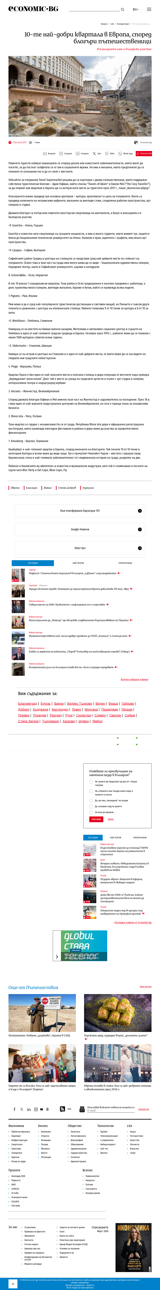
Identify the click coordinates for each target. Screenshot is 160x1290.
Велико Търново (79, 703)
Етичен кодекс (31, 1244)
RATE (13, 1184)
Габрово (128, 703)
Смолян (115, 715)
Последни (33, 563)
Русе (69, 715)
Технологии (105, 1125)
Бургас (46, 703)
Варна (59, 703)
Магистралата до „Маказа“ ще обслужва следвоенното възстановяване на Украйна (81, 620)
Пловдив (39, 715)
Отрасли (45, 1136)
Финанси (104, 891)
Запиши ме (143, 1109)
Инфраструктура (35, 617)
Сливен (100, 715)
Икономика (16, 1125)
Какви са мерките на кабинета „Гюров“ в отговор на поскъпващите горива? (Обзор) (81, 651)
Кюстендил (60, 709)
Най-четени (78, 563)
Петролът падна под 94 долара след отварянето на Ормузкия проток (122, 912)
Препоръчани (125, 563)
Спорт (133, 1153)
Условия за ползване (70, 1248)
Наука (133, 1131)
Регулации (46, 1157)
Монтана (91, 709)
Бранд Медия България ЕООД (73, 1244)
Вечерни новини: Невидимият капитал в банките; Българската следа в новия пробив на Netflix (124, 866)
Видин (100, 703)
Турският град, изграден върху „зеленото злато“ (116, 1037)
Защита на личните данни (72, 1227)
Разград (56, 715)
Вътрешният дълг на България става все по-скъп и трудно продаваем (73, 667)
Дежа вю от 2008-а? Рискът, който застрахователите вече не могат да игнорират (122, 898)
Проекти (14, 1170)
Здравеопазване (79, 1148)
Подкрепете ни (67, 1252)
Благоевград (27, 703)
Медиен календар (33, 1264)
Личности (134, 1144)
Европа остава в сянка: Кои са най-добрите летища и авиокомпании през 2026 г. (117, 1087)
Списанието (91, 1188)
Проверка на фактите (34, 1231)
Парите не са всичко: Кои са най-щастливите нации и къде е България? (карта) (42, 1087)
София (130, 715)
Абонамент (29, 1236)
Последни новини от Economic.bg (133, 922)
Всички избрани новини (134, 679)
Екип (62, 1231)
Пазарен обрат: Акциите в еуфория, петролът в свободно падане (121, 881)
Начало (104, 24)
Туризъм (32, 570)
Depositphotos (87, 1287)
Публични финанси (36, 601)
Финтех (104, 1153)
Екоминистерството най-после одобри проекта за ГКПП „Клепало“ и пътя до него (80, 635)
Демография (77, 1140)
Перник (126, 709)
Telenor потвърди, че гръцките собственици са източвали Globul (81, 956)
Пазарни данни (93, 1193)
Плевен (23, 715)
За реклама (30, 1227)
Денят (102, 860)
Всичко (88, 1170)
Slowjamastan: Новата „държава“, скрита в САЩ (39, 1035)
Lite (112, 24)
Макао (48, 487)
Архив (111, 819)
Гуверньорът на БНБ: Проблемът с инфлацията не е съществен (69, 604)
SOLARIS (15, 1201)
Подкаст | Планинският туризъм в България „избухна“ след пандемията (74, 573)
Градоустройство (79, 1153)
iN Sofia (15, 1193)
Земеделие (16, 1153)
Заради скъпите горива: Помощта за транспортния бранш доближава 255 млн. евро (81, 588)
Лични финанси (78, 1136)
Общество (75, 1125)
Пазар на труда (18, 1161)
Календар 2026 (18, 1176)
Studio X (90, 1285)
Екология (75, 1157)
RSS (65, 1109)
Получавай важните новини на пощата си (110, 1107)
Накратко (90, 1180)
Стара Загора (28, 721)
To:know (89, 1184)
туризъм (88, 487)
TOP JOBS (15, 1205)
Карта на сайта (67, 1236)
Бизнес (43, 1125)
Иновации (46, 1140)
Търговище (50, 721)
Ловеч (76, 709)
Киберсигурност (108, 1144)
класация (31, 487)
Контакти (28, 1240)
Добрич (23, 709)
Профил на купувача (34, 1252)
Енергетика (16, 1144)
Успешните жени (19, 1197)
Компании (76, 950)
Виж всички (146, 987)
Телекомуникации (109, 1136)
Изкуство (134, 1148)
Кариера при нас (32, 1248)
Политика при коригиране (72, 1240)
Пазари (103, 875)
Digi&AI (103, 1131)
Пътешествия (123, 24)
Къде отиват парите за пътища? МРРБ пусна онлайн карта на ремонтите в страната (124, 851)
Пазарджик (109, 709)
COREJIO (15, 1188)
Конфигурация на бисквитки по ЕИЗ (38, 1258)
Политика (75, 1131)
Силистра (83, 715)
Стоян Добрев (67, 487)
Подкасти (16, 1180)
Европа (15, 487)
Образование (77, 1144)
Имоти (44, 1153)
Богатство (134, 1140)
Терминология (92, 1176)
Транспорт (33, 585)
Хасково (68, 721)
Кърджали (40, 709)
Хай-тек (104, 1148)
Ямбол (97, 721)
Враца (113, 703)
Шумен (83, 721)
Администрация (78, 1161)
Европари (16, 1136)
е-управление (107, 1140)
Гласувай (96, 819)
